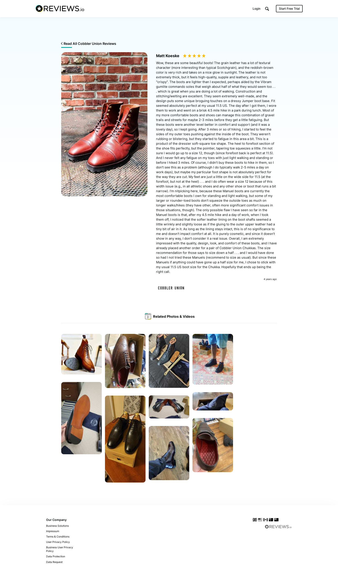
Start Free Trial (289, 8)
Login (256, 8)
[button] (267, 8)
